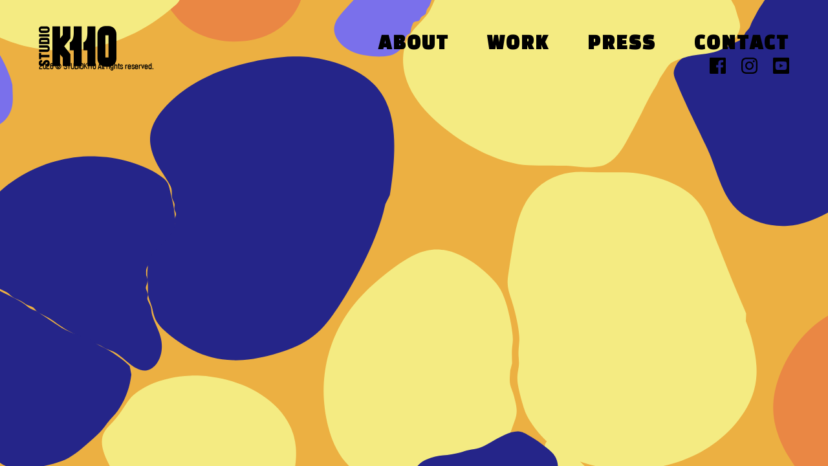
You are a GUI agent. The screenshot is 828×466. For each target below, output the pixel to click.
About (413, 44)
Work (518, 44)
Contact (741, 44)
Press (621, 44)
